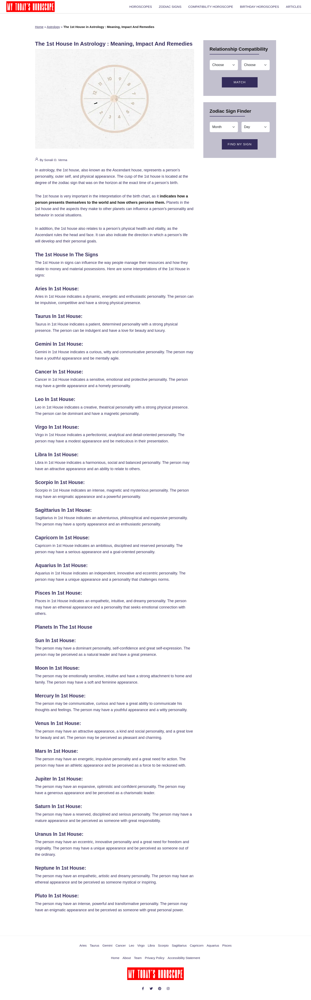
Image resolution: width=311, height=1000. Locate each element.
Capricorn (197, 948)
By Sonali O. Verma (51, 161)
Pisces (227, 948)
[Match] (224, 67)
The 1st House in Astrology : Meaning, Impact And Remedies (114, 46)
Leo (131, 948)
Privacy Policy (154, 960)
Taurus (94, 948)
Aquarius (213, 948)
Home (39, 29)
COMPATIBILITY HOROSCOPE (215, 8)
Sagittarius (179, 948)
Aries (83, 948)
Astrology (53, 29)
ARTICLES (294, 8)
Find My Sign (239, 146)
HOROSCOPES (149, 8)
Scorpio (163, 948)
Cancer (121, 948)
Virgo (141, 948)
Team (138, 960)
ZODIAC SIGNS (176, 8)
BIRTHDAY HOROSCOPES (262, 8)
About (127, 960)
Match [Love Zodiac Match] (240, 84)
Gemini (107, 948)
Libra (151, 948)
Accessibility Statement (184, 960)
